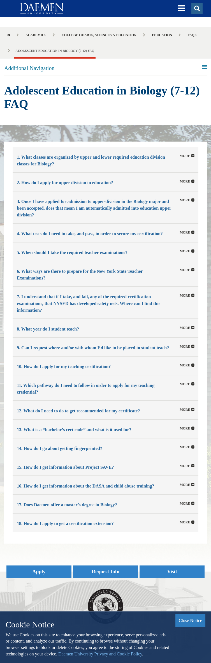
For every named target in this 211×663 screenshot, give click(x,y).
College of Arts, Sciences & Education (99, 35)
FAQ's (192, 35)
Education (162, 35)
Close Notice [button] (190, 620)
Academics (35, 35)
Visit (172, 571)
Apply (38, 571)
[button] (181, 8)
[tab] (105, 159)
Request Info (105, 571)
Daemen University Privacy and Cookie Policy (100, 654)
